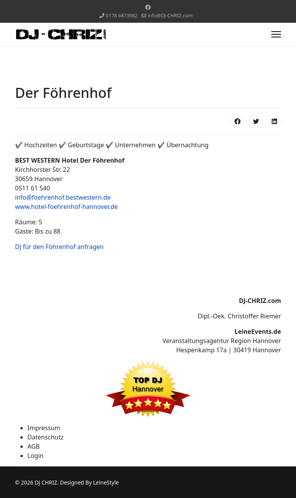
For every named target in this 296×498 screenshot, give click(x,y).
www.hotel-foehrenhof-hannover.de (66, 206)
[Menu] (276, 34)
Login (35, 455)
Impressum (44, 428)
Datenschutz (45, 437)
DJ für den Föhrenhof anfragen (59, 246)
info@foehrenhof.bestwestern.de (63, 197)
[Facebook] (148, 7)
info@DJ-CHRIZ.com (170, 15)
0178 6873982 (122, 15)
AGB (33, 446)
